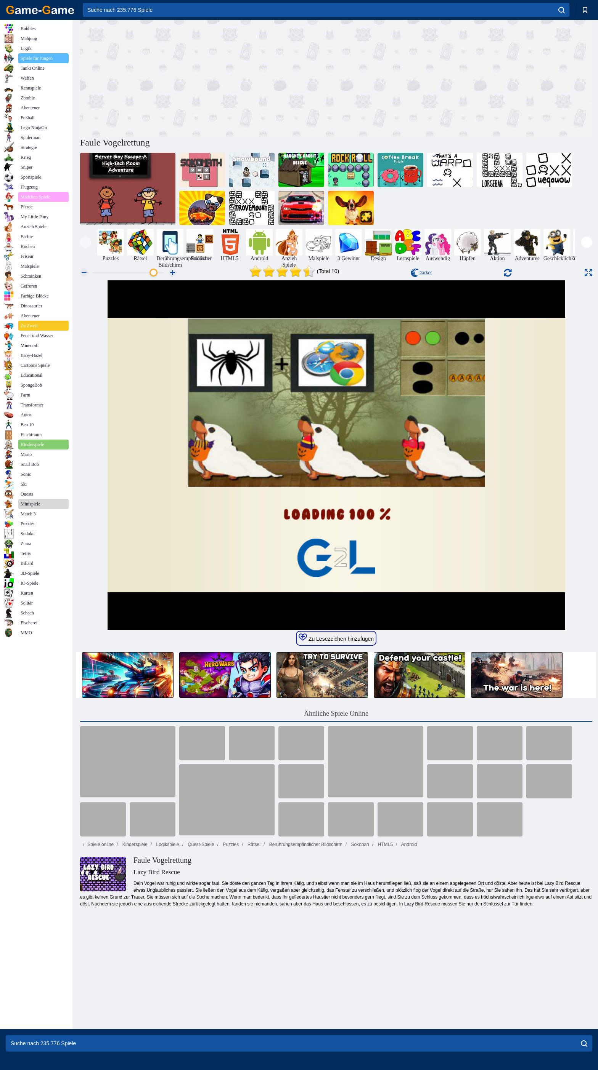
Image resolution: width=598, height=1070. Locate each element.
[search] (561, 10)
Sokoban (359, 844)
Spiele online (100, 844)
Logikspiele (167, 844)
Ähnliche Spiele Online (336, 713)
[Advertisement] (208, 77)
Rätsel (253, 844)
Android (408, 844)
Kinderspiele (134, 844)
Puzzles (230, 844)
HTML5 (384, 844)
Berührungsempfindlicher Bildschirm (305, 844)
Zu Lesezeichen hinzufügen (336, 637)
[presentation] (85, 242)
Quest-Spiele (200, 844)
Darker (421, 273)
